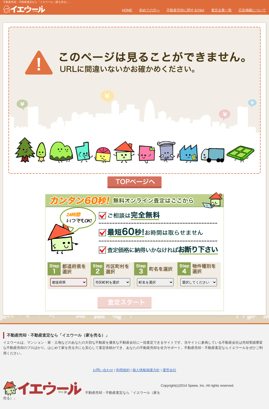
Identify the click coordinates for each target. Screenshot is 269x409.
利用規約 (123, 370)
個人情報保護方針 (146, 370)
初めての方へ (149, 10)
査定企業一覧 (221, 10)
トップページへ (134, 182)
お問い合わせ (103, 370)
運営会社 (169, 370)
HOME (127, 10)
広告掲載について (252, 10)
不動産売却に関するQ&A (185, 10)
